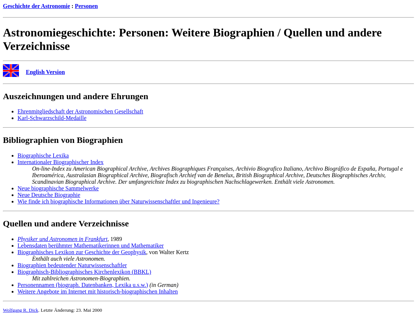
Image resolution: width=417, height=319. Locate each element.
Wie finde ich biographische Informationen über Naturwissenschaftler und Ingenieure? (118, 201)
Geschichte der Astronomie (36, 6)
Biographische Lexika (43, 155)
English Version (45, 72)
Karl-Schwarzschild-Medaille (51, 118)
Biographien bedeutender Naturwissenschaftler (72, 265)
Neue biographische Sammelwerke (58, 188)
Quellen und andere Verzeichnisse (66, 223)
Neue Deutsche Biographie (48, 195)
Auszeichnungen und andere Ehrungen (75, 96)
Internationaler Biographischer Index (60, 162)
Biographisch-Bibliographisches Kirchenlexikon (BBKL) (84, 272)
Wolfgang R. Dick (20, 310)
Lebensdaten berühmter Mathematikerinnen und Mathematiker (90, 245)
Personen (86, 6)
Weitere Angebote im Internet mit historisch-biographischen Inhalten (97, 291)
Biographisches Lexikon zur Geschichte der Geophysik (81, 252)
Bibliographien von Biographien (63, 140)
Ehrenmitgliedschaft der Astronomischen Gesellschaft (80, 111)
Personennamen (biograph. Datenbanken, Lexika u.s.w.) (82, 285)
